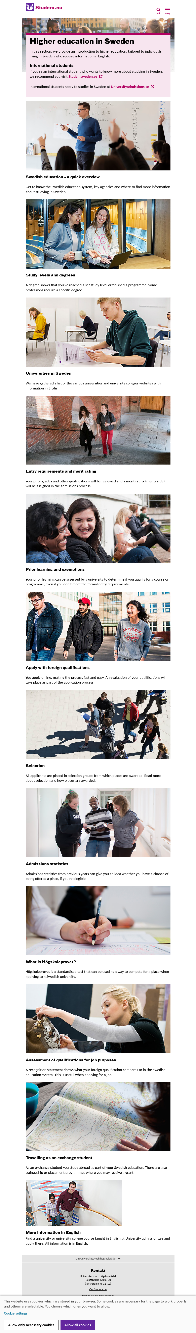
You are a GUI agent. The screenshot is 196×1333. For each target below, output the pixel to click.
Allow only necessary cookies (31, 1325)
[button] (158, 12)
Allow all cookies (78, 1325)
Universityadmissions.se (132, 86)
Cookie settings (15, 1313)
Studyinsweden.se (86, 76)
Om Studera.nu (98, 1289)
